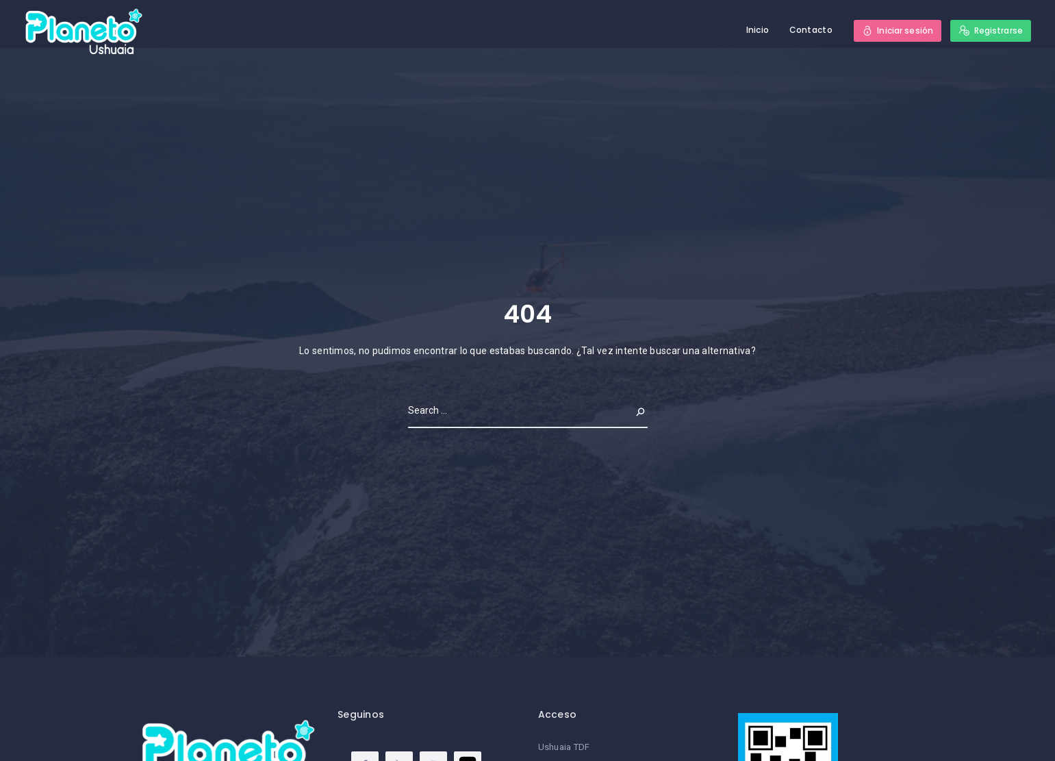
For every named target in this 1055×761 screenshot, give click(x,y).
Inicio (758, 30)
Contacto (810, 30)
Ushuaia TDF (564, 747)
